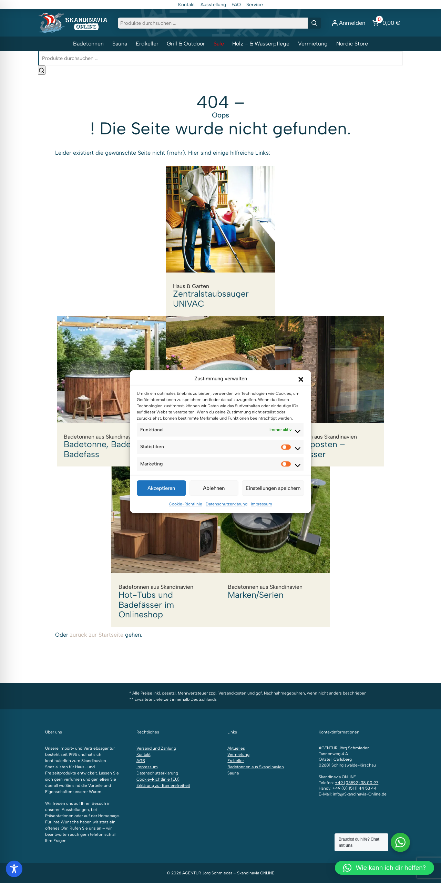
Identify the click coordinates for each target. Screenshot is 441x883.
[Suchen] (314, 23)
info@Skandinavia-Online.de (360, 794)
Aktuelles (236, 748)
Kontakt (186, 5)
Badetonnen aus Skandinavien (255, 766)
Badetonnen (88, 43)
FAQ (236, 5)
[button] (300, 385)
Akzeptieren (161, 495)
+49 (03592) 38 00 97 (356, 782)
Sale (219, 43)
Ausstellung (213, 5)
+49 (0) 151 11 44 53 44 (354, 788)
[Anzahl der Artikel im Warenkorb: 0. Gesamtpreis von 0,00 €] (385, 23)
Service (254, 5)
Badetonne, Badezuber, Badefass (111, 391)
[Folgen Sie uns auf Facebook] (41, 695)
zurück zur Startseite (96, 634)
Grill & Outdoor (186, 43)
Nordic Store (352, 43)
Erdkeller (147, 43)
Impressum (261, 511)
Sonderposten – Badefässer (329, 391)
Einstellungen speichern (273, 495)
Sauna (119, 43)
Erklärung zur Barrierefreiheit (163, 785)
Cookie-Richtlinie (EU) (158, 779)
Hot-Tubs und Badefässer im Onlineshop (166, 546)
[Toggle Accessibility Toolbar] (14, 869)
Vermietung (313, 43)
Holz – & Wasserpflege (260, 43)
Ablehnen (214, 495)
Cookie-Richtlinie (185, 511)
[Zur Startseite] (72, 22)
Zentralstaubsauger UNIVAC (220, 241)
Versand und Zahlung (156, 748)
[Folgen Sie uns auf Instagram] (48, 695)
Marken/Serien (275, 537)
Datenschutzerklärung (226, 511)
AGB (140, 760)
